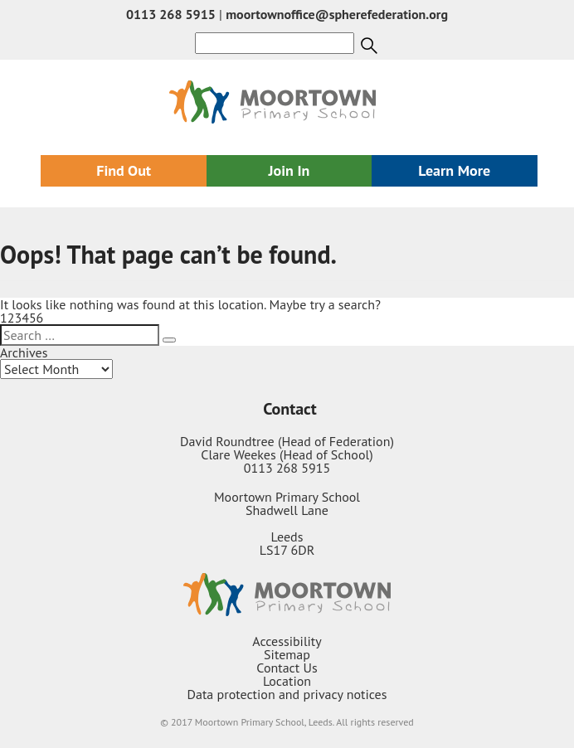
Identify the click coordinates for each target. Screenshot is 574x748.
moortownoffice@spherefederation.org (337, 14)
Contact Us (286, 667)
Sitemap (287, 654)
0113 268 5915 (171, 14)
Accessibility (287, 641)
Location (287, 681)
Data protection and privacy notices (287, 694)
